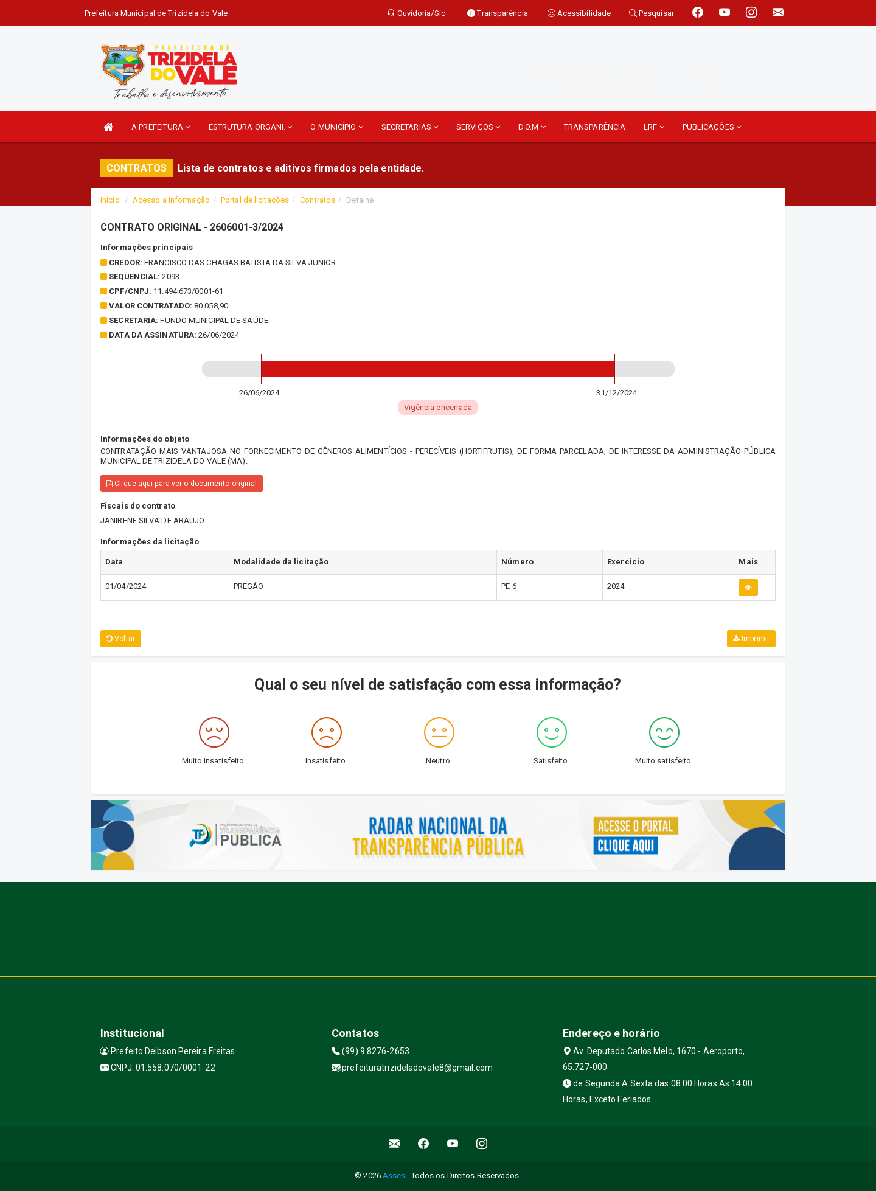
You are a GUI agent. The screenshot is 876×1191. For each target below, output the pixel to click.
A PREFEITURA (160, 126)
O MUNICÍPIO (336, 126)
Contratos (317, 199)
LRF (654, 126)
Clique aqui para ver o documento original (181, 483)
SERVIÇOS (478, 126)
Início (110, 199)
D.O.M (532, 126)
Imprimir (751, 638)
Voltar (120, 638)
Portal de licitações (255, 199)
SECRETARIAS (409, 126)
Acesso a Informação (171, 199)
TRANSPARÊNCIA (594, 126)
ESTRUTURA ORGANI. (251, 126)
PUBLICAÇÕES (712, 126)
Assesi (395, 1175)
